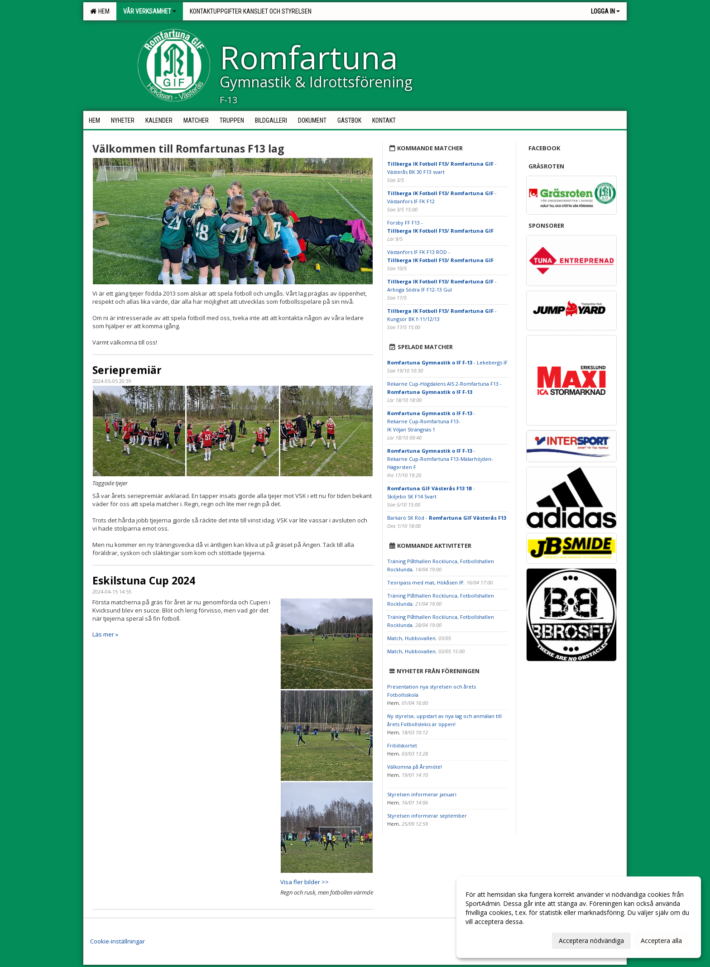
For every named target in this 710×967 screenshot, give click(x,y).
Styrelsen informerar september (427, 815)
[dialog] (578, 917)
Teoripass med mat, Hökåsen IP (425, 582)
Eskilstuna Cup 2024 (143, 580)
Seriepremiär (127, 370)
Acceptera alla (661, 940)
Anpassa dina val (489, 939)
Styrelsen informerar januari (421, 794)
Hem (100, 11)
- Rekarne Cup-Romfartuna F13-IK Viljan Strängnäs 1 (431, 421)
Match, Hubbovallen (411, 638)
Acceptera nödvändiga (591, 940)
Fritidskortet (402, 745)
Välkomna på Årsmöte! (414, 766)
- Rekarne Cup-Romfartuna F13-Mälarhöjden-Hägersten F (440, 458)
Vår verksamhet (149, 11)
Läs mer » (105, 634)
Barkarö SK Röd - (446, 517)
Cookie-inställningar (117, 941)
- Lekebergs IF (447, 362)
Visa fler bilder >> (304, 882)
